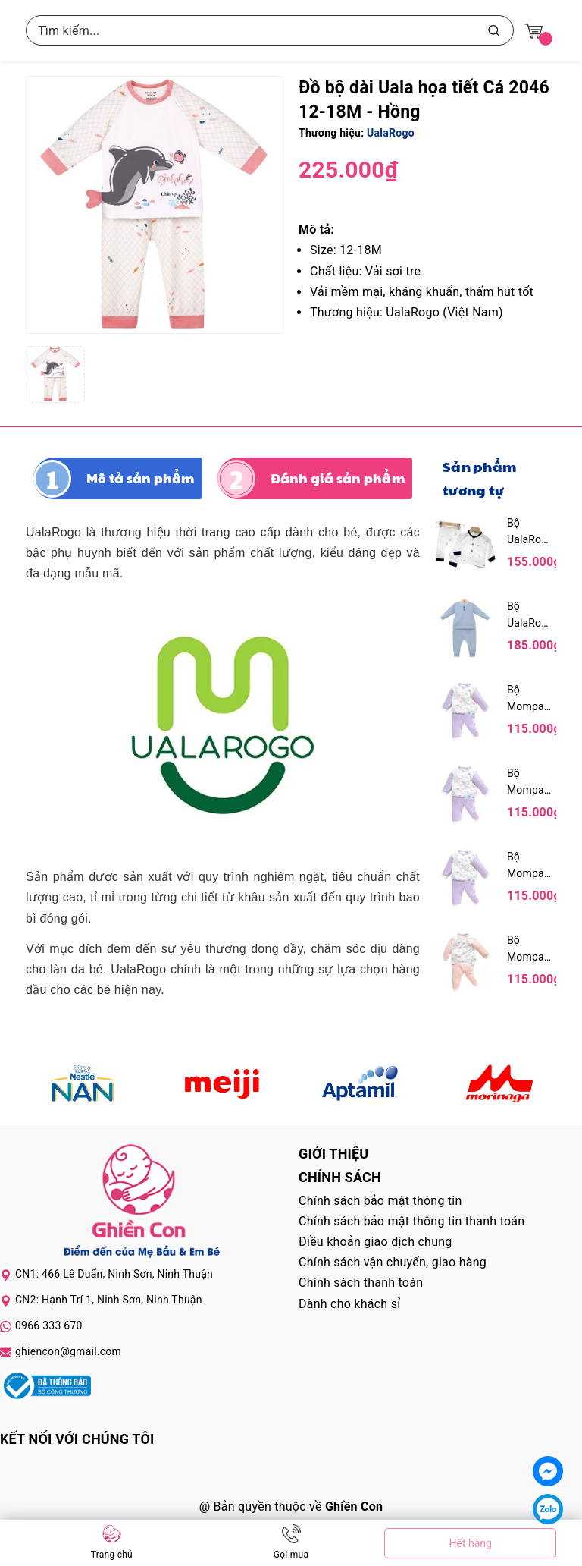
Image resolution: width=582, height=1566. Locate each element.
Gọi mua (291, 1554)
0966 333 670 (49, 1325)
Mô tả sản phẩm (140, 478)
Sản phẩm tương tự (479, 478)
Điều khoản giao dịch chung (375, 1241)
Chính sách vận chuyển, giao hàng (393, 1262)
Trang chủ (112, 1554)
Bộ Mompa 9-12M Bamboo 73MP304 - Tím (529, 699)
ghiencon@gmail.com (68, 1351)
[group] (155, 205)
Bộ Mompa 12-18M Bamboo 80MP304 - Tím (529, 866)
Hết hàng (470, 1543)
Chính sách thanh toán (361, 1282)
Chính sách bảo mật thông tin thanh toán (411, 1221)
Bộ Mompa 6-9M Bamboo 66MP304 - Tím (529, 782)
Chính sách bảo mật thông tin (380, 1200)
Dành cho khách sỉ (349, 1304)
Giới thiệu (333, 1154)
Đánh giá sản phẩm (338, 478)
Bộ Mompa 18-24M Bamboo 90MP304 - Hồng (529, 949)
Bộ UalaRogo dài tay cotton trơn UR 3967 (529, 615)
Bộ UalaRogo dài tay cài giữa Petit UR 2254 (529, 532)
